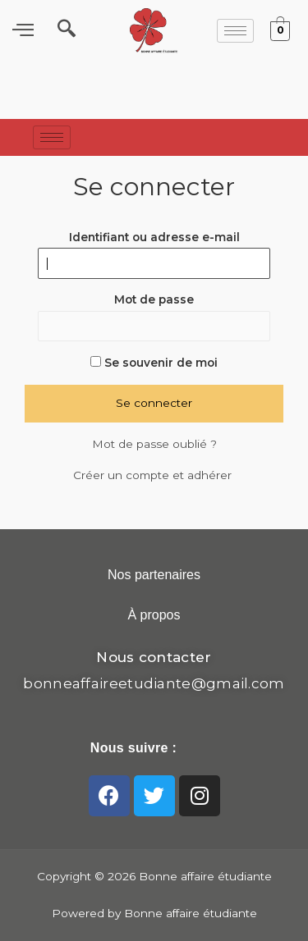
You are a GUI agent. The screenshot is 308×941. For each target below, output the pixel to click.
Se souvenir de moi (154, 362)
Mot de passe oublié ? (154, 443)
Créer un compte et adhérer (154, 475)
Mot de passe (154, 299)
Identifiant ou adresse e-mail (154, 237)
